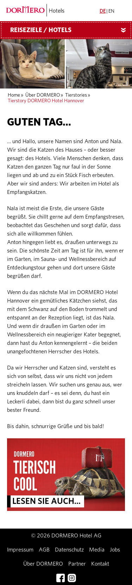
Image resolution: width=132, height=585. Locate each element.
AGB (44, 550)
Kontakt (100, 564)
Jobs (115, 550)
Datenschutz (69, 550)
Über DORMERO (42, 95)
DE (103, 11)
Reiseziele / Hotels (70, 30)
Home (14, 95)
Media (97, 550)
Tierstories (76, 95)
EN (111, 11)
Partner (77, 564)
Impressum (20, 550)
